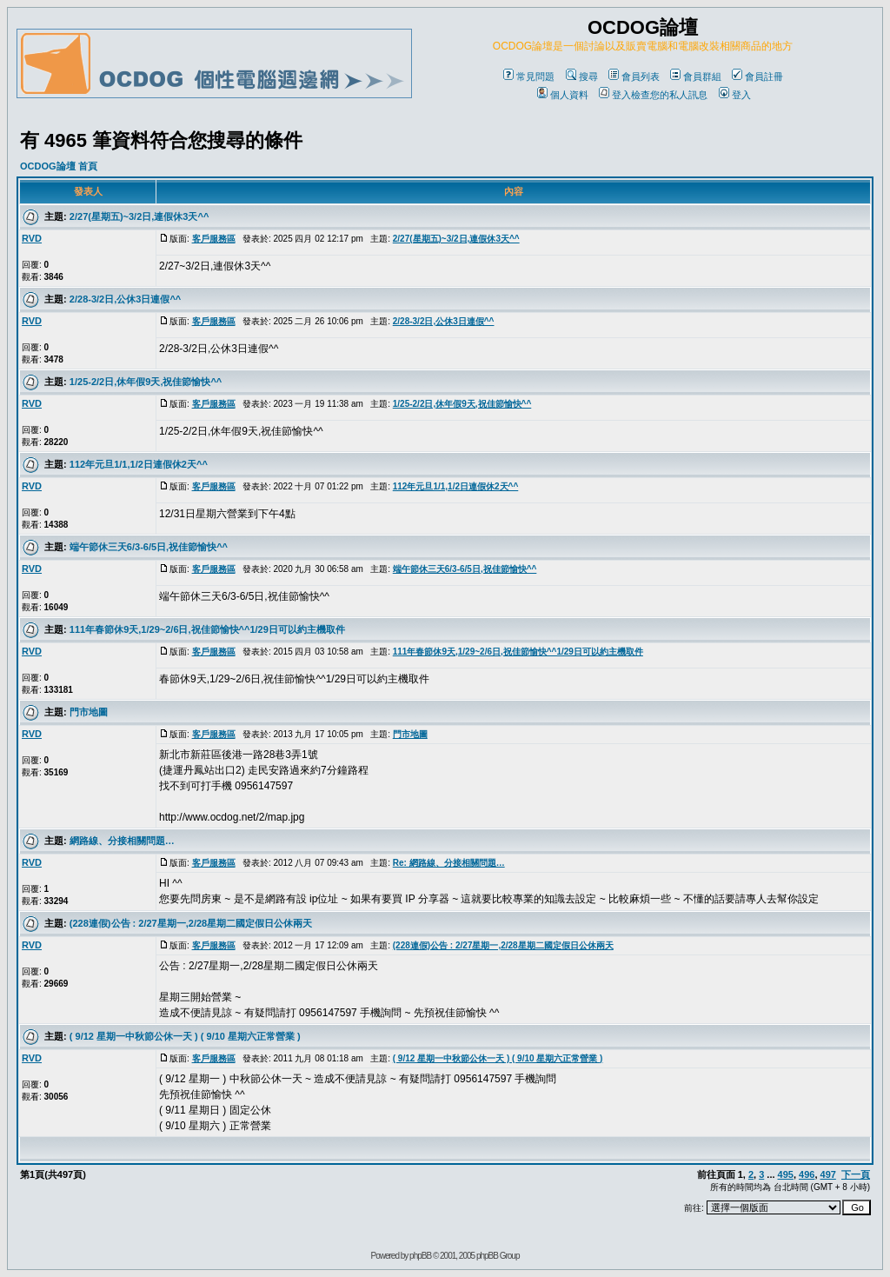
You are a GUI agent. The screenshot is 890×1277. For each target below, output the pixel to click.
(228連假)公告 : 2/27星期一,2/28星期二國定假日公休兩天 (191, 923)
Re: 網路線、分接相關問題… (449, 863)
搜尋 (582, 76)
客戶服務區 (214, 238)
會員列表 (634, 76)
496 (806, 1174)
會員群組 (695, 76)
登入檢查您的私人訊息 (653, 95)
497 (828, 1174)
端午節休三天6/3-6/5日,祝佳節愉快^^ (149, 547)
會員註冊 (757, 76)
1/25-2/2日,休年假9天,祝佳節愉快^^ (146, 381)
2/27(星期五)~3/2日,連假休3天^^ (139, 216)
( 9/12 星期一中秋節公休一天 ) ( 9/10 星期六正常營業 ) (185, 1036)
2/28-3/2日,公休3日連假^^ (125, 299)
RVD (32, 238)
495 (786, 1174)
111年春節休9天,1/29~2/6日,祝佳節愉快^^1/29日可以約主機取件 (207, 629)
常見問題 (529, 76)
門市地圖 (89, 712)
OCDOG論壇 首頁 (58, 166)
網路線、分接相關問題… (122, 840)
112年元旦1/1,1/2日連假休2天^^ (139, 464)
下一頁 (855, 1174)
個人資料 (562, 95)
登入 (735, 95)
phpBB (420, 1255)
